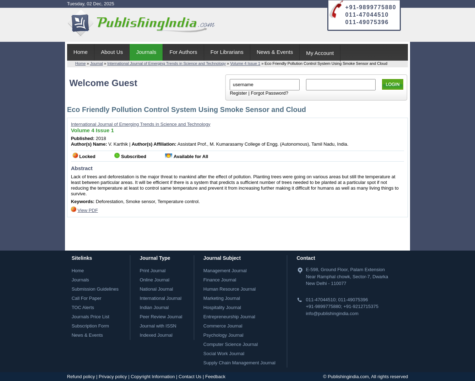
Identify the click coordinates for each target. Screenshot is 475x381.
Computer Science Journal (230, 344)
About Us (112, 52)
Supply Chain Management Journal (239, 362)
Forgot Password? (269, 93)
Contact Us (190, 376)
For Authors (183, 52)
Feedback (215, 376)
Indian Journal (154, 307)
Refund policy (81, 376)
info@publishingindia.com (332, 313)
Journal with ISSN (158, 326)
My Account (320, 53)
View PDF (87, 210)
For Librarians (227, 52)
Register (238, 93)
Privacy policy (113, 376)
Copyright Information (153, 376)
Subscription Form (90, 326)
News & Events (275, 52)
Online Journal (154, 279)
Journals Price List (90, 316)
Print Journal (152, 270)
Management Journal (225, 270)
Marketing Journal (221, 298)
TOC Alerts (83, 307)
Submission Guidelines (95, 289)
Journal (96, 63)
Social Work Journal (223, 353)
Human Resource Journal (229, 289)
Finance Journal (219, 279)
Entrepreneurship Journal (229, 316)
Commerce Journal (222, 326)
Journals (146, 52)
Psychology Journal (223, 335)
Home (80, 52)
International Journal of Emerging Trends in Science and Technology (166, 63)
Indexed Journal (156, 335)
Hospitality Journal (222, 307)
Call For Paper (87, 298)
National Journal (156, 289)
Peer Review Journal (161, 316)
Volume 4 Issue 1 (245, 63)
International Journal (160, 298)
